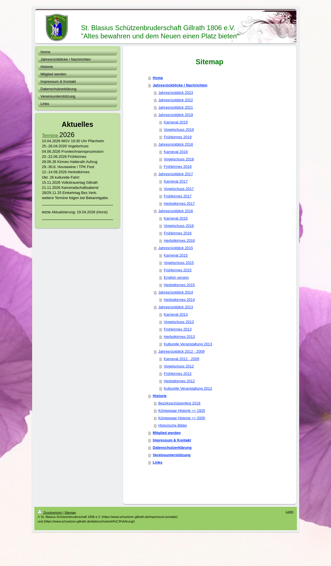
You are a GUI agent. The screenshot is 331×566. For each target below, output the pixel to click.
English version (176, 277)
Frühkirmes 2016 (178, 233)
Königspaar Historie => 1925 (181, 410)
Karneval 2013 (176, 314)
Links (158, 462)
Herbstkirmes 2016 (179, 240)
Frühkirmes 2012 (178, 373)
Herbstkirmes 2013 (179, 336)
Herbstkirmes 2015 (179, 285)
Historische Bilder (172, 425)
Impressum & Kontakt (172, 440)
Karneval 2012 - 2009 (181, 359)
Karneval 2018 (176, 152)
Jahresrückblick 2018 (175, 144)
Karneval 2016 (176, 218)
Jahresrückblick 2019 (175, 115)
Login (289, 511)
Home (158, 78)
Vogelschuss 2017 (179, 189)
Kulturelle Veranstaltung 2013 (188, 344)
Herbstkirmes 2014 (179, 300)
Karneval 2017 (176, 181)
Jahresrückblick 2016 (175, 211)
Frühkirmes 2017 (178, 196)
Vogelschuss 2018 (179, 159)
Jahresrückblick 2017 (175, 174)
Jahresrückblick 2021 (175, 107)
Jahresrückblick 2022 (175, 100)
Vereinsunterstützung (172, 455)
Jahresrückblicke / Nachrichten (180, 85)
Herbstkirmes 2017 (179, 203)
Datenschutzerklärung (172, 447)
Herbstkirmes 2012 (179, 381)
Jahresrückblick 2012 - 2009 (181, 351)
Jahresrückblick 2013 (175, 307)
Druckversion (50, 512)
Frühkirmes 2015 (178, 270)
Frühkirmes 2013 (178, 329)
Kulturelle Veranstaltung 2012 (188, 388)
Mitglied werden (167, 433)
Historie (159, 396)
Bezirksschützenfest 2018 (179, 403)
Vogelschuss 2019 (179, 129)
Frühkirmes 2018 (178, 166)
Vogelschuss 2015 (179, 263)
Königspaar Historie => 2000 (181, 418)
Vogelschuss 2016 (179, 226)
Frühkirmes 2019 (178, 137)
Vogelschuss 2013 (179, 322)
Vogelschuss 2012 (179, 366)
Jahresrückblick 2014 (175, 292)
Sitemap (70, 512)
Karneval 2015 (176, 255)
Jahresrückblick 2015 (175, 248)
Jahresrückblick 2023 (175, 92)
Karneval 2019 (176, 122)
